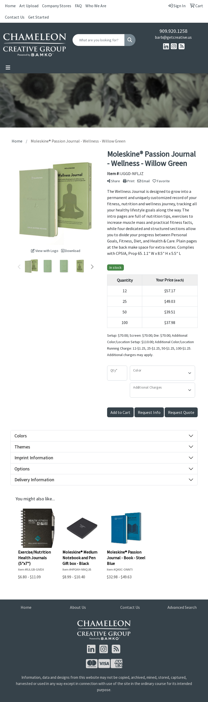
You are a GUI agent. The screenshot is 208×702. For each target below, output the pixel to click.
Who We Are (95, 5)
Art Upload (28, 5)
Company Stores (56, 5)
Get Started (38, 17)
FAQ (78, 5)
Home (10, 5)
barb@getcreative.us (173, 37)
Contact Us (15, 17)
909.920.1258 (173, 31)
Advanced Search (182, 607)
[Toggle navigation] (8, 67)
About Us (78, 607)
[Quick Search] (99, 40)
